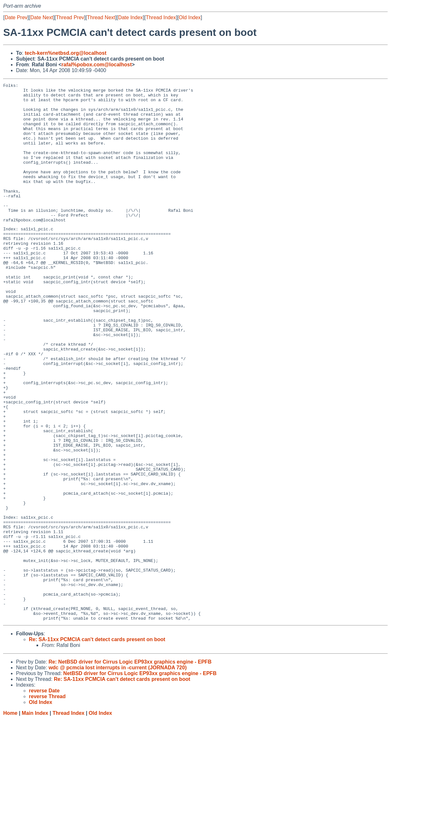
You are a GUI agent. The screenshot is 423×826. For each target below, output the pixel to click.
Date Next (41, 17)
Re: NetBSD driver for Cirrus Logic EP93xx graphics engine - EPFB (130, 768)
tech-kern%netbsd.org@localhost (65, 53)
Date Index (130, 17)
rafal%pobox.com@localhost (97, 64)
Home (10, 819)
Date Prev (15, 17)
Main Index (35, 819)
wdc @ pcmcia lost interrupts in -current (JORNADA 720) (117, 774)
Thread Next (101, 17)
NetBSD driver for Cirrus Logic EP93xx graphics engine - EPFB (139, 780)
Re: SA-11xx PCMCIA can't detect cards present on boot (97, 746)
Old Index (190, 17)
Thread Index (161, 17)
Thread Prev (70, 17)
